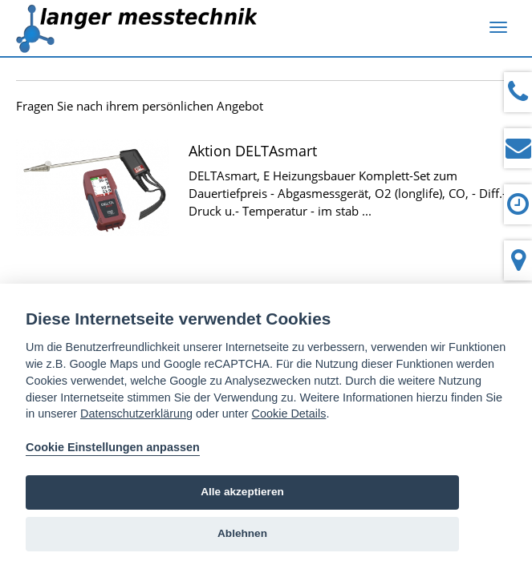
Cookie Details (289, 413)
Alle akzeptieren (242, 492)
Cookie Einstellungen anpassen (113, 447)
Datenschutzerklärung (136, 413)
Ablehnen (242, 533)
